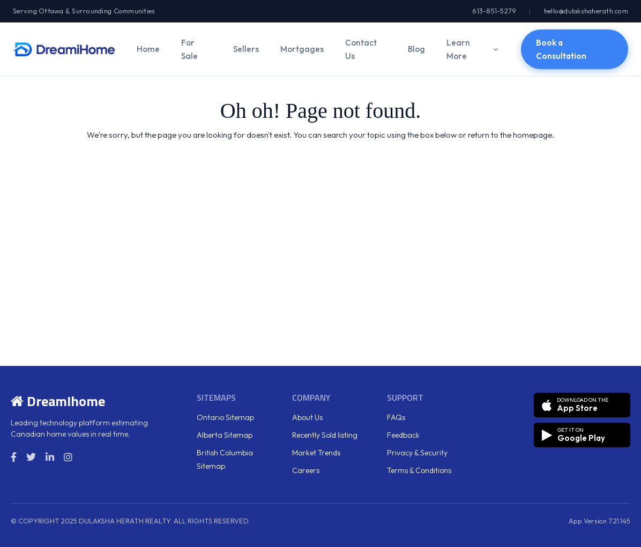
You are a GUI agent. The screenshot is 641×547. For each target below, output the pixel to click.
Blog (416, 49)
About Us (307, 417)
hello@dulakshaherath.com (586, 10)
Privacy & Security (417, 453)
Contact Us (361, 49)
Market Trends (316, 453)
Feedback (403, 435)
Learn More (458, 49)
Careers (305, 470)
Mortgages (302, 49)
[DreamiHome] (64, 49)
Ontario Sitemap (225, 417)
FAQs (396, 417)
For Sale (189, 49)
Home (148, 49)
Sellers (246, 49)
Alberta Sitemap (224, 435)
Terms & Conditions (419, 470)
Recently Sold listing (324, 435)
